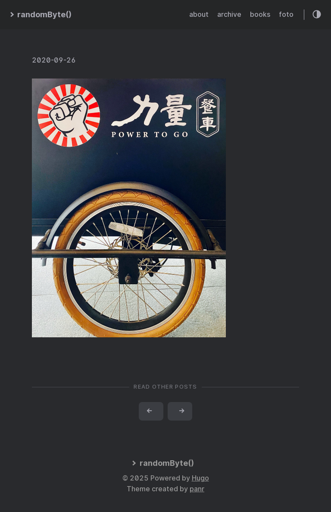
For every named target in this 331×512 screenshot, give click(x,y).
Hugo (200, 478)
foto (286, 14)
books (260, 14)
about (199, 14)
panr (197, 489)
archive (229, 14)
